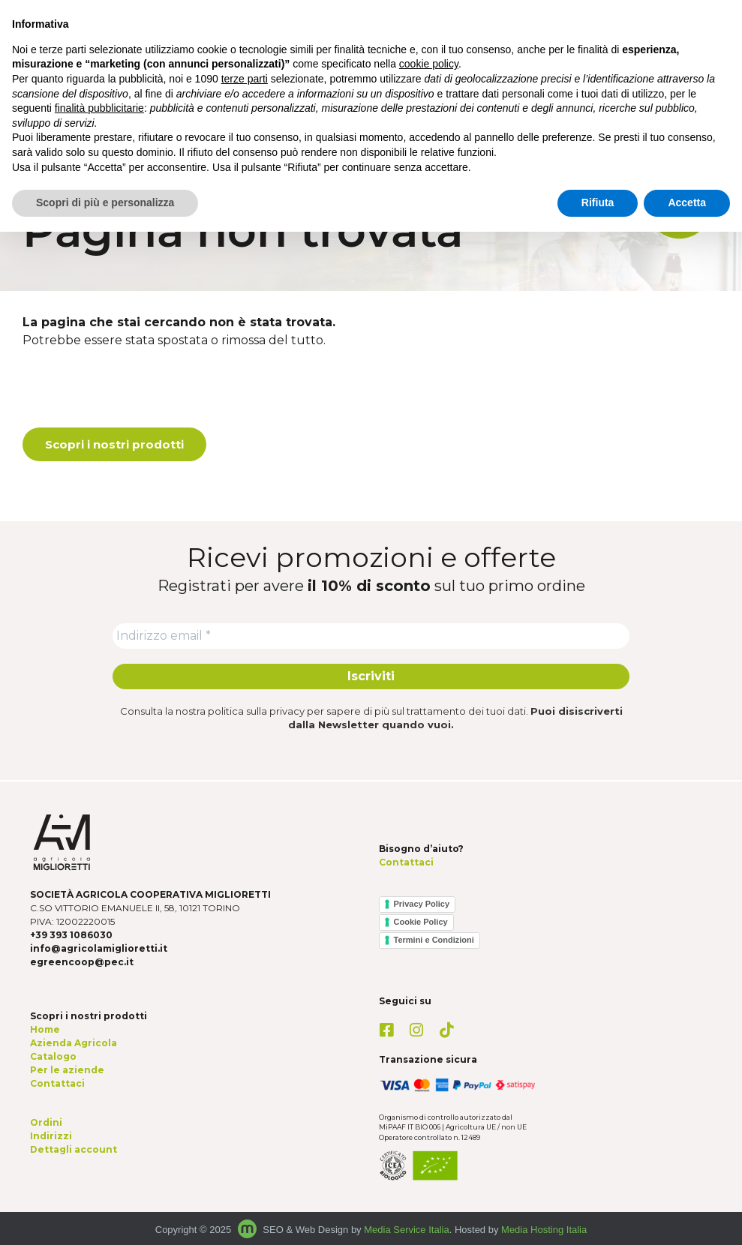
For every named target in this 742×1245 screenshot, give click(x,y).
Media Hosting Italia (544, 1229)
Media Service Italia (406, 1229)
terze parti (244, 79)
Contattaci (406, 862)
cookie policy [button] (428, 64)
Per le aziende (67, 1070)
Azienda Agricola (73, 1042)
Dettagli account (73, 1149)
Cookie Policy (421, 921)
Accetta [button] (687, 202)
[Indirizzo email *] (371, 636)
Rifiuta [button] (597, 202)
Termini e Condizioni (434, 939)
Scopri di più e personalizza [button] (105, 202)
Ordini (46, 1122)
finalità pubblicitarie (99, 108)
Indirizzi (51, 1136)
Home (45, 1029)
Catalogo (53, 1056)
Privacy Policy (422, 903)
